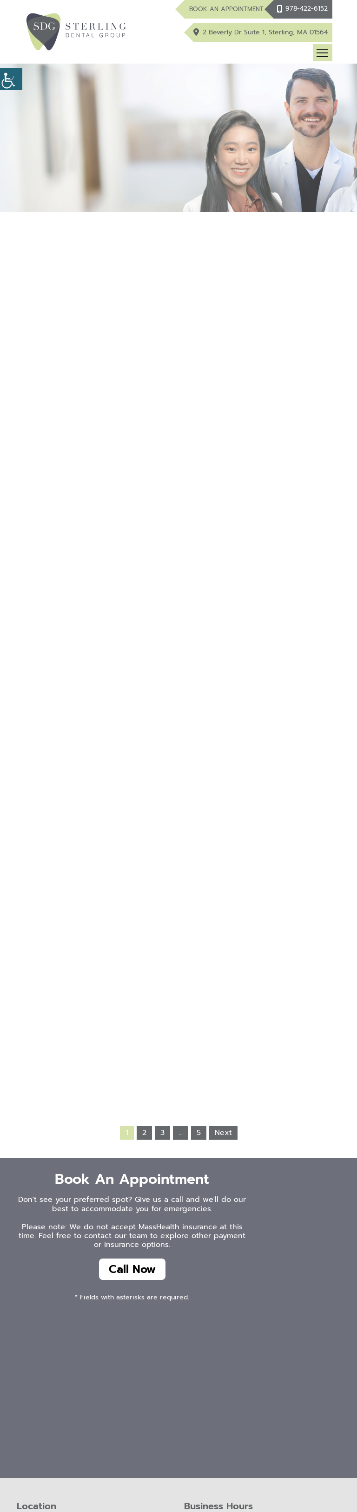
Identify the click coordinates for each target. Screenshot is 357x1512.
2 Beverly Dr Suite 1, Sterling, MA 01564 (265, 32)
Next (223, 1132)
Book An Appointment (226, 9)
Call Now (132, 1269)
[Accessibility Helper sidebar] (11, 79)
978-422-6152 (306, 8)
